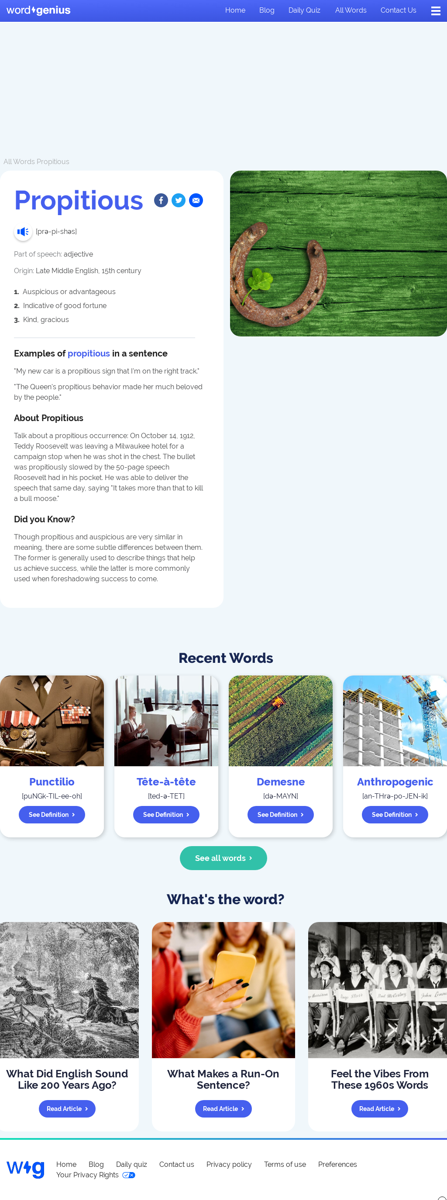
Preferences (337, 1164)
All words (351, 10)
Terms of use (285, 1164)
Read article (67, 1109)
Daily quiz (304, 10)
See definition (52, 815)
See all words (223, 858)
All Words (19, 162)
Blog (267, 10)
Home (235, 10)
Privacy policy (229, 1164)
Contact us (398, 10)
